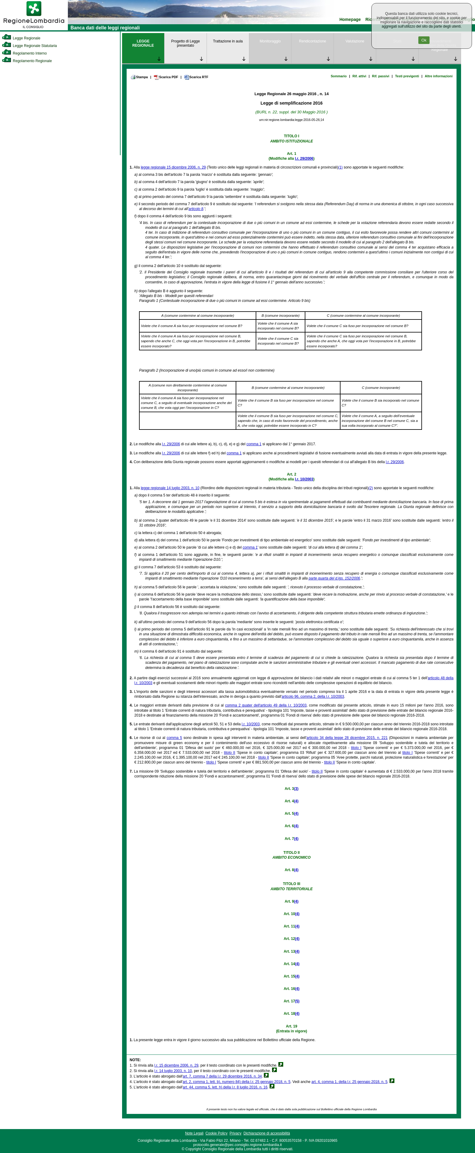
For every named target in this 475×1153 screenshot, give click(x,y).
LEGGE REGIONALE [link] (143, 43)
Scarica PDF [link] (166, 77)
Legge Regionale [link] (21, 38)
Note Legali (194, 1133)
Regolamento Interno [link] (24, 53)
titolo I (356, 748)
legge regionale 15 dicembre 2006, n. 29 (173, 167)
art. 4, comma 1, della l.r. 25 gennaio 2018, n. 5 (349, 1082)
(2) (370, 488)
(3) (296, 789)
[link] (34, 29)
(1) (340, 167)
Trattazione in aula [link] (228, 41)
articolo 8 (195, 209)
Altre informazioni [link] (439, 76)
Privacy (235, 1133)
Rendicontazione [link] (312, 41)
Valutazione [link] (355, 41)
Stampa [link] (139, 77)
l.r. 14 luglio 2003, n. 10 (173, 1071)
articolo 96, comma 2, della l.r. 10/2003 (313, 696)
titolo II (229, 752)
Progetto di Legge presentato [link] (185, 43)
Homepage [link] (350, 19)
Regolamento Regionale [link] (27, 61)
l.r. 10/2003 (304, 479)
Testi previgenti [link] (407, 76)
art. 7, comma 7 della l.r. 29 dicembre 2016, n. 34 (222, 1076)
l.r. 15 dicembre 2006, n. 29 (176, 1065)
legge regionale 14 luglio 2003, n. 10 (170, 488)
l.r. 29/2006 (304, 158)
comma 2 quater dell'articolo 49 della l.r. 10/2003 (266, 705)
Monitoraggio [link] (270, 41)
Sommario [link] (339, 76)
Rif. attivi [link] (359, 76)
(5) (297, 1001)
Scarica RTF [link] (196, 77)
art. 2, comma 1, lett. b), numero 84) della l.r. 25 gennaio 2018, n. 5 (237, 1082)
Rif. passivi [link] (380, 76)
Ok (424, 40)
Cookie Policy (216, 1133)
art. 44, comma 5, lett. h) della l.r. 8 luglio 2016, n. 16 (225, 1087)
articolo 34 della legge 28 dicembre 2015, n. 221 (347, 738)
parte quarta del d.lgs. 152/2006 (334, 578)
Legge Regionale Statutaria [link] (29, 46)
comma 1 (254, 444)
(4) (296, 801)
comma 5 (174, 738)
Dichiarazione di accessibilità (267, 1133)
